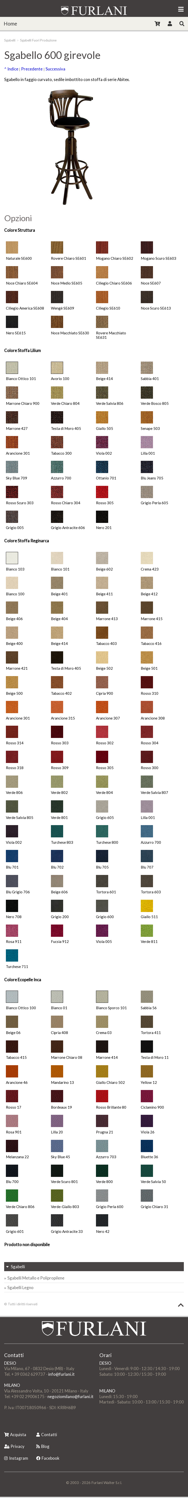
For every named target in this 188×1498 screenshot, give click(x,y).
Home (10, 24)
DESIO (10, 1363)
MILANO (12, 1385)
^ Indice (11, 68)
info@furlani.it (61, 1374)
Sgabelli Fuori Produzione (38, 40)
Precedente (32, 68)
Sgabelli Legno (20, 1287)
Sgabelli (9, 40)
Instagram (16, 1458)
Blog (42, 1446)
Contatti (46, 1434)
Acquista (15, 1434)
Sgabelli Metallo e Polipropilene (35, 1277)
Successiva (55, 68)
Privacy (14, 1446)
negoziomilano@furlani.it (70, 1396)
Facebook (47, 1458)
